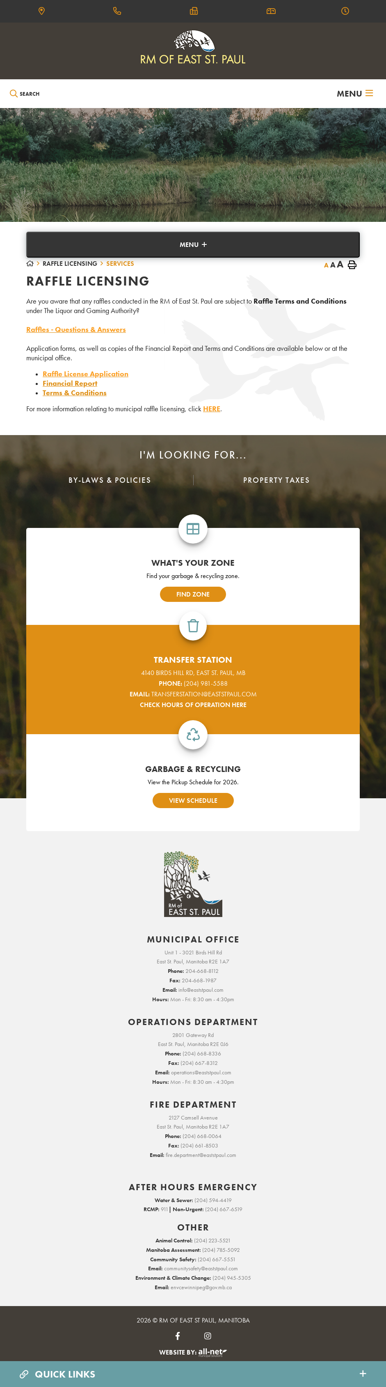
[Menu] (354, 93)
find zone (193, 594)
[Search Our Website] (48, 94)
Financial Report (70, 383)
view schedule (193, 800)
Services (120, 263)
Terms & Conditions (75, 392)
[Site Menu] (193, 245)
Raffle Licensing (70, 263)
